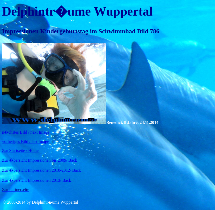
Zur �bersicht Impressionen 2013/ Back (36, 180)
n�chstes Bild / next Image (25, 132)
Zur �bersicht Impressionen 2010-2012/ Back (41, 170)
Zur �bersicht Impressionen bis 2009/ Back (39, 160)
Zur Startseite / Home (20, 150)
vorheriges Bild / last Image (25, 141)
